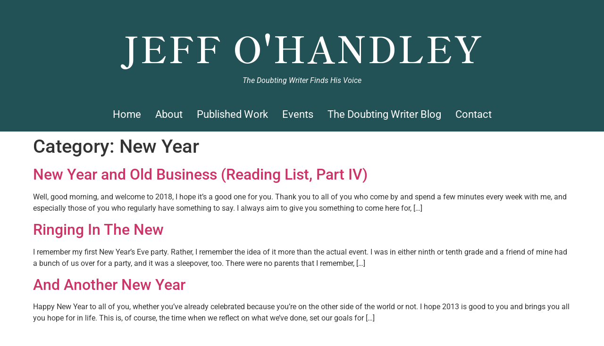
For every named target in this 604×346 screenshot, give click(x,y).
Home (127, 114)
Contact (473, 114)
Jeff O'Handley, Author (302, 12)
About (169, 114)
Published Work (232, 114)
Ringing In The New (98, 230)
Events (297, 114)
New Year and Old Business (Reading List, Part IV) (200, 174)
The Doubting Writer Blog (384, 114)
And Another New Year (109, 285)
